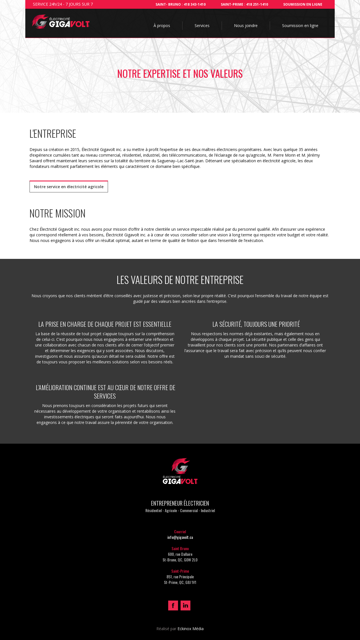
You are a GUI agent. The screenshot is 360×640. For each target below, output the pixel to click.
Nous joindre (246, 25)
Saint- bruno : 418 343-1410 (181, 4)
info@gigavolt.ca (180, 537)
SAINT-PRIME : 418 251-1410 (244, 4)
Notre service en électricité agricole (69, 186)
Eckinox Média (190, 628)
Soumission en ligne (302, 4)
